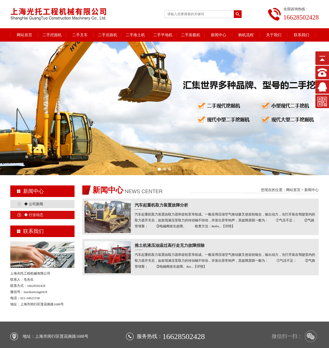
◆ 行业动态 (33, 188)
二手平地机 (162, 35)
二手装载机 (190, 35)
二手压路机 (107, 35)
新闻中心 (218, 35)
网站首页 (24, 35)
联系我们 (301, 35)
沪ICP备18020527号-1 (194, 339)
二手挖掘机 (52, 35)
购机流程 (246, 35)
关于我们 (273, 35)
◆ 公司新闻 (33, 177)
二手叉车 (80, 35)
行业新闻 (211, 333)
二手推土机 (135, 35)
